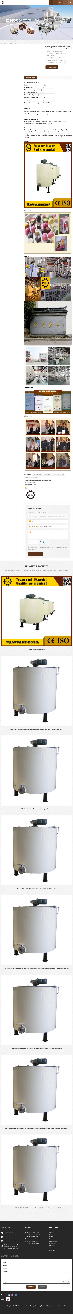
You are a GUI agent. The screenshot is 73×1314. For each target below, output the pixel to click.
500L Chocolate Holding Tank (36, 649)
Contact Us (52, 1243)
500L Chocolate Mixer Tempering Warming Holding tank (36, 809)
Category (9, 41)
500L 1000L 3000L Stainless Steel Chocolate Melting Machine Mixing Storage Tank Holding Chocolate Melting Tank (36, 968)
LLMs (50, 1248)
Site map (51, 1245)
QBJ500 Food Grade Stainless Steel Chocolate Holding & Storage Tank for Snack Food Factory (36, 729)
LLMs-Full (52, 1250)
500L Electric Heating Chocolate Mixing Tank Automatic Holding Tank (36, 888)
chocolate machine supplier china (41, 474)
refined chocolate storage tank (32, 477)
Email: (5, 1265)
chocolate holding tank (58, 474)
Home (3, 41)
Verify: (5, 1282)
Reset (42, 1287)
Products (51, 1234)
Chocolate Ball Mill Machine (19, 41)
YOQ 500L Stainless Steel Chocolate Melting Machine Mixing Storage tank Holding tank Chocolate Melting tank (36, 1128)
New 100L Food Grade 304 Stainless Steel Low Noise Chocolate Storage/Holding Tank (36, 1208)
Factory (51, 1236)
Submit (31, 1287)
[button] (71, 22)
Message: (5, 1271)
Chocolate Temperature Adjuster (33, 1239)
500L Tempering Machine (33, 41)
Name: (5, 1262)
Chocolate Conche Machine (32, 1232)
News (50, 1239)
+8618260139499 (8, 1233)
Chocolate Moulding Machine (32, 1234)
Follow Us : (4, 1295)
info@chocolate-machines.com (12, 1241)
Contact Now (52, 67)
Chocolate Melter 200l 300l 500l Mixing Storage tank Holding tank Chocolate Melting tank (36, 1048)
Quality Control (53, 1241)
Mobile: (5, 1268)
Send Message (35, 554)
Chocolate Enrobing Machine (32, 1236)
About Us (51, 1232)
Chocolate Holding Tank (31, 1241)
